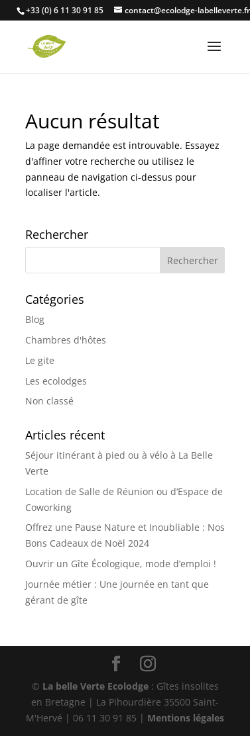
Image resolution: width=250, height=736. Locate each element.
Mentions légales (185, 718)
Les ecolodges (56, 381)
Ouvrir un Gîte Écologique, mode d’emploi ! (120, 563)
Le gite (39, 360)
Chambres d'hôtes (65, 340)
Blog (34, 319)
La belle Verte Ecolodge (95, 686)
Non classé (49, 400)
